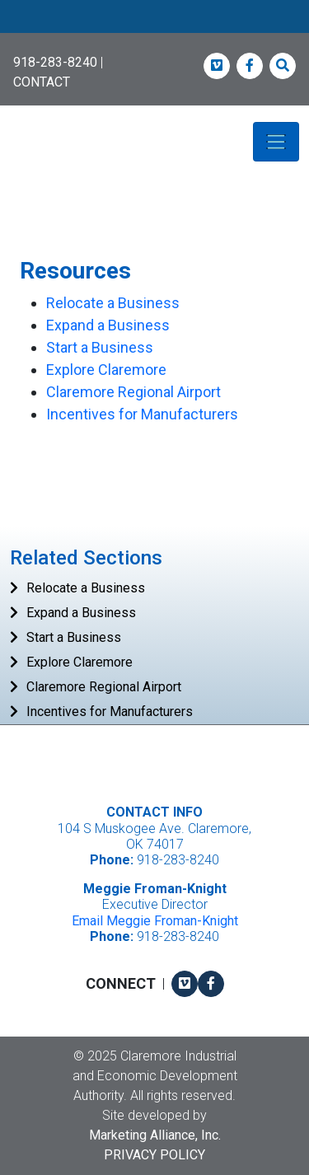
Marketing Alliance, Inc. (155, 1135)
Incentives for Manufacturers (142, 414)
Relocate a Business (113, 302)
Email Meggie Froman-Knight (155, 921)
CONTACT (41, 82)
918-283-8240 (55, 62)
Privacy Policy (154, 1155)
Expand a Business (108, 325)
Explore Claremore (106, 369)
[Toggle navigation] (276, 142)
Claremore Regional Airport (133, 391)
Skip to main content (0, 13)
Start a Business (99, 347)
